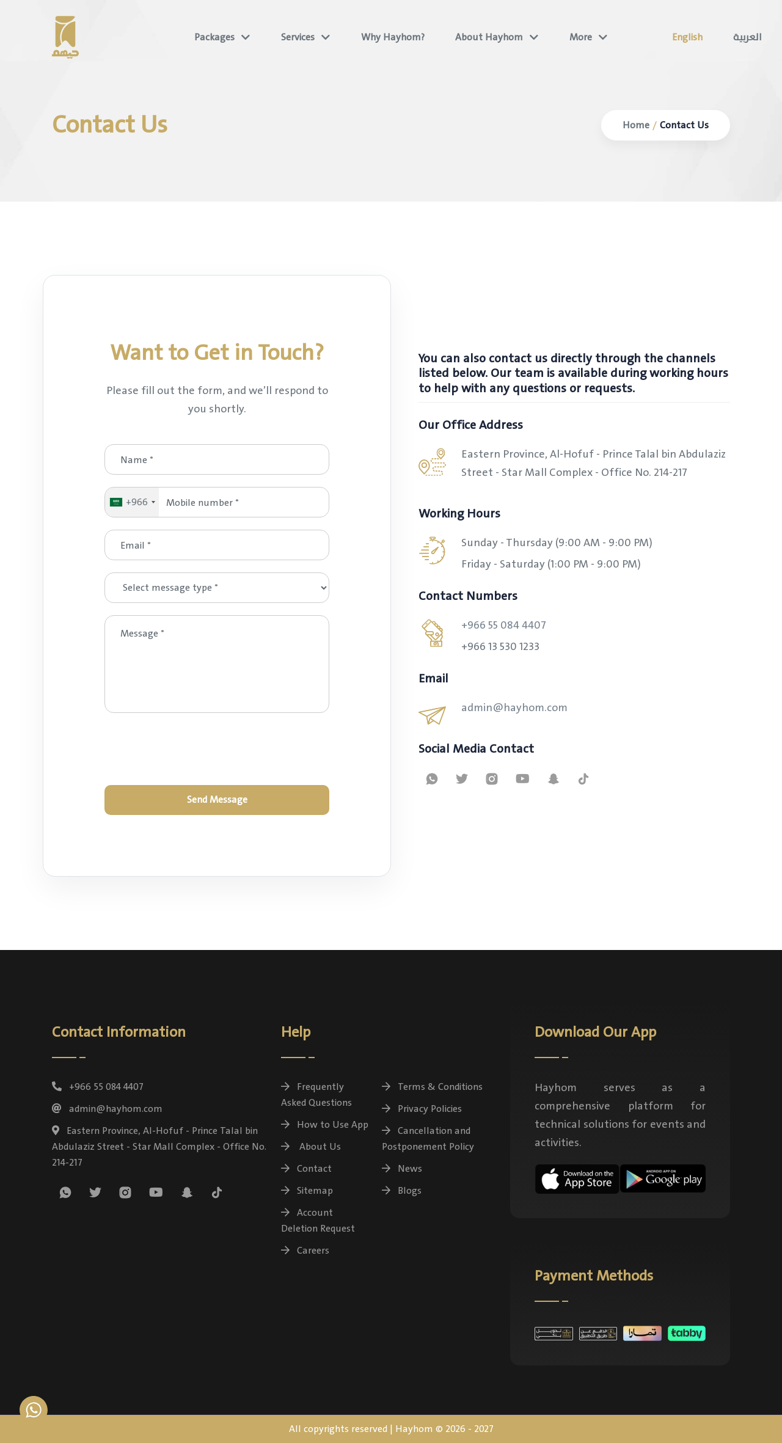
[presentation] (217, 749)
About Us (311, 1147)
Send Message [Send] (217, 800)
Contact (306, 1169)
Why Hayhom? (393, 37)
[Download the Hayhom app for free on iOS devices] (577, 1176)
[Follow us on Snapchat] (553, 779)
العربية (747, 37)
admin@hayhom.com (107, 1109)
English (687, 37)
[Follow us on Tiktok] (583, 779)
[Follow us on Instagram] (492, 779)
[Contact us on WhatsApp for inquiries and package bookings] (432, 779)
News (402, 1169)
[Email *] (216, 545)
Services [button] (298, 37)
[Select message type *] (216, 587)
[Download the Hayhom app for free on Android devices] (663, 1176)
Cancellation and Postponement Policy (428, 1139)
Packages (214, 37)
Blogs (402, 1191)
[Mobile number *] (216, 502)
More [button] (580, 37)
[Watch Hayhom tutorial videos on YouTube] (523, 779)
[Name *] (216, 459)
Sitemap (307, 1191)
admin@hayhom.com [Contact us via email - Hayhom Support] (514, 707)
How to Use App (324, 1125)
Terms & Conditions (432, 1087)
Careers (305, 1251)
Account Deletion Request (318, 1221)
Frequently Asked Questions (316, 1095)
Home (636, 125)
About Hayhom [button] (489, 37)
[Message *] (216, 664)
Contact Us (684, 125)
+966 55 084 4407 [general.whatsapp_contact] (503, 625)
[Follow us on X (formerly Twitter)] (462, 779)
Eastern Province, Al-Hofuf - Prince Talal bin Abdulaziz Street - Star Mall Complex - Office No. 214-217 (159, 1147)
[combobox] (132, 502)
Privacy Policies (422, 1109)
